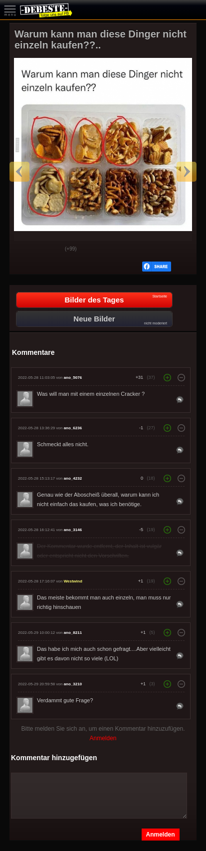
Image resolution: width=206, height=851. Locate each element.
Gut (24, 250)
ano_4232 (73, 478)
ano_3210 (73, 684)
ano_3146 (73, 530)
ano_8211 (73, 632)
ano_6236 (73, 428)
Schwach (49, 250)
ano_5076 (73, 377)
